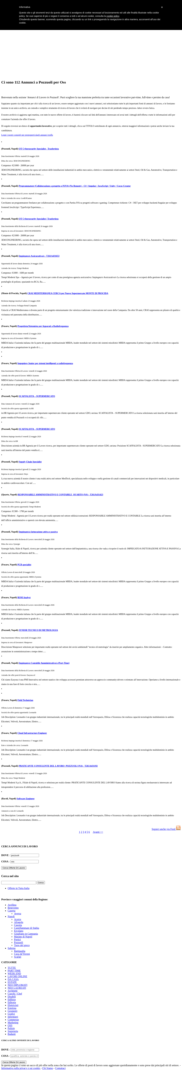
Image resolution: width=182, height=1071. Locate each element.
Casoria (18, 925)
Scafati (17, 956)
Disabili (12, 996)
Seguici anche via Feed (166, 829)
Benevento (13, 907)
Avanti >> (98, 832)
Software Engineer (26, 798)
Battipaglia (19, 951)
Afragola (18, 922)
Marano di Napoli (23, 936)
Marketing (13, 1022)
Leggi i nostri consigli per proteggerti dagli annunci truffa (27, 135)
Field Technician (25, 700)
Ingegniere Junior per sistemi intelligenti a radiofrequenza (45, 363)
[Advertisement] (91, 54)
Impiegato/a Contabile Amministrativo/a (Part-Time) (44, 663)
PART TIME (14, 970)
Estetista (12, 1008)
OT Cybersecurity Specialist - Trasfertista (39, 149)
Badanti (12, 1034)
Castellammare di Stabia (26, 928)
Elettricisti (13, 1005)
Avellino (12, 905)
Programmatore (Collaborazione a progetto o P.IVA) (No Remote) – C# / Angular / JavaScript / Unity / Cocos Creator (75, 186)
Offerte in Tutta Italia (18, 888)
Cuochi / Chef (15, 993)
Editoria (12, 1002)
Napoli (11, 916)
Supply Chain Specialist (30, 462)
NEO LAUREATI (17, 988)
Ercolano (18, 930)
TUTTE (12, 967)
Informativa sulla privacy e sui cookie (21, 1068)
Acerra (17, 919)
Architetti (12, 990)
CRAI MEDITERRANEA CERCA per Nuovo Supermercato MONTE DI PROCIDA (67, 293)
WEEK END (14, 973)
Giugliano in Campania (26, 933)
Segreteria (13, 1031)
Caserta (11, 910)
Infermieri (13, 1016)
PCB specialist (24, 564)
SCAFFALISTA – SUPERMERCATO (37, 396)
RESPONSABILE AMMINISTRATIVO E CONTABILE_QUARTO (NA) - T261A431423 (60, 494)
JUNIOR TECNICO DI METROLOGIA (38, 630)
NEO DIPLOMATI (17, 985)
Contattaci (60, 1068)
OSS (10, 1025)
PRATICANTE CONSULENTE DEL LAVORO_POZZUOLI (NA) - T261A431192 (58, 766)
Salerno (11, 948)
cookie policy (112, 16)
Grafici (11, 1014)
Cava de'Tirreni (22, 954)
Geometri (12, 1011)
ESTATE (12, 982)
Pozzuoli (18, 942)
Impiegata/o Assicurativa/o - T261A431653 (39, 256)
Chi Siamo (47, 1068)
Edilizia (12, 999)
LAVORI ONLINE (17, 976)
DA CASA (13, 979)
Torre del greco (22, 945)
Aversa (17, 913)
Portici (17, 939)
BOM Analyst (24, 597)
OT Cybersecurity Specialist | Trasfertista (38, 219)
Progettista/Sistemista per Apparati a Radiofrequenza (43, 326)
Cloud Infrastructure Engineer (32, 733)
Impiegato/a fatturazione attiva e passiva (38, 532)
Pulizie (11, 1028)
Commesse (13, 1019)
